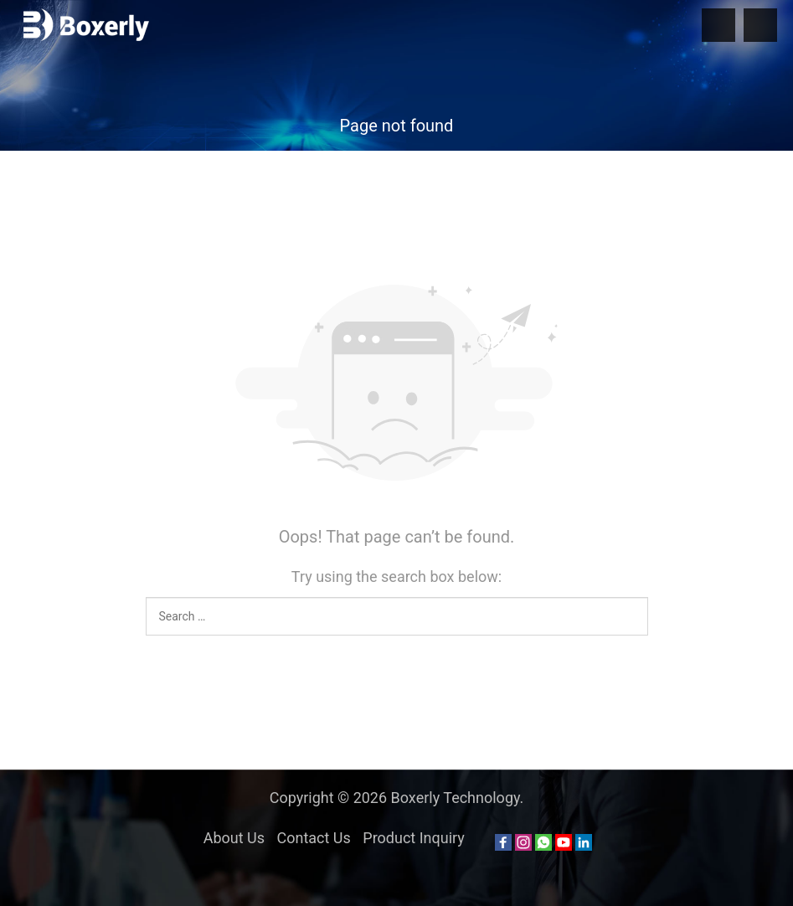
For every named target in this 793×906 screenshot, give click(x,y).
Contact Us (313, 838)
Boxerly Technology (455, 797)
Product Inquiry (414, 838)
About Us (234, 838)
